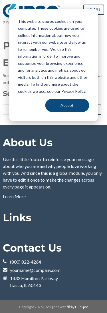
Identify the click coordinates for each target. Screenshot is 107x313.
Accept (67, 105)
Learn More (14, 196)
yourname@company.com (35, 270)
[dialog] (53, 65)
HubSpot (81, 307)
